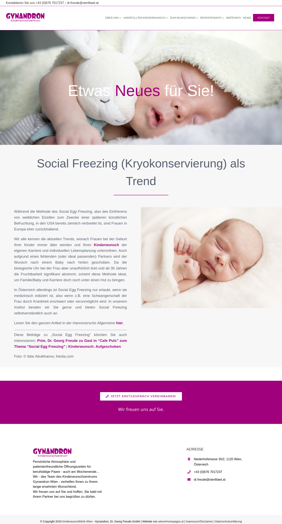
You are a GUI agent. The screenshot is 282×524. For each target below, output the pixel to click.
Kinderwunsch (106, 245)
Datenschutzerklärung (228, 521)
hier (119, 323)
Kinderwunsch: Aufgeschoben (94, 346)
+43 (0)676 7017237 (208, 472)
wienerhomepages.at (171, 521)
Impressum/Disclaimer (199, 521)
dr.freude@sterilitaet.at (83, 3)
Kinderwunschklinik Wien (77, 521)
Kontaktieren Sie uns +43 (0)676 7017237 (35, 3)
